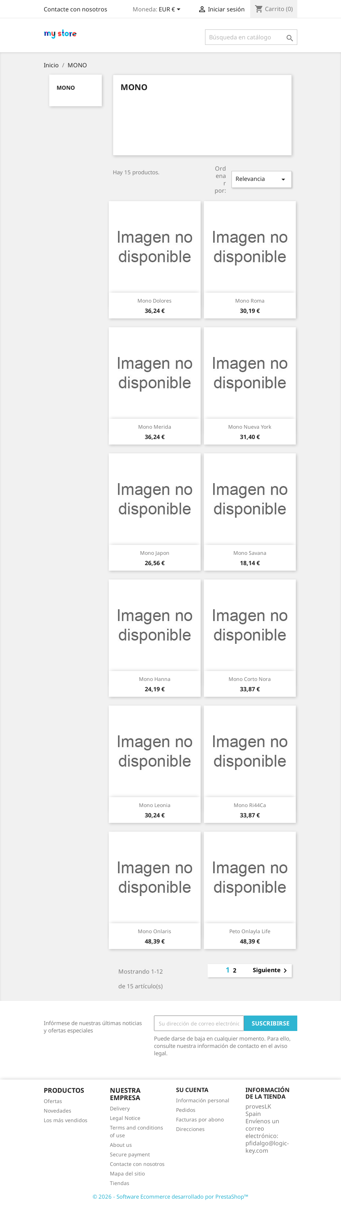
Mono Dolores (154, 300)
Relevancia (262, 179)
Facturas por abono (200, 1119)
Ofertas (53, 1101)
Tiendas (119, 1183)
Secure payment (130, 1154)
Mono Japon (154, 552)
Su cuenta (192, 1090)
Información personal (202, 1100)
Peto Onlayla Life (249, 931)
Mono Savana (249, 552)
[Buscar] (251, 37)
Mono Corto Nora (250, 678)
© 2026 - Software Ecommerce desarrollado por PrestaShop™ (170, 1196)
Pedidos (185, 1109)
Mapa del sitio (127, 1173)
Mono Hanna (154, 678)
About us (121, 1144)
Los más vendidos (65, 1120)
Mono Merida (154, 426)
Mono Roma (250, 300)
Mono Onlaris (154, 931)
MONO (66, 87)
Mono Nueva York (249, 426)
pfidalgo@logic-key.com (267, 1147)
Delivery (120, 1108)
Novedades (57, 1110)
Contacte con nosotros (75, 9)
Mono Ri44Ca (250, 805)
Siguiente (271, 970)
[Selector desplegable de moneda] (171, 10)
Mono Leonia (154, 805)
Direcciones (190, 1128)
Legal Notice (125, 1117)
